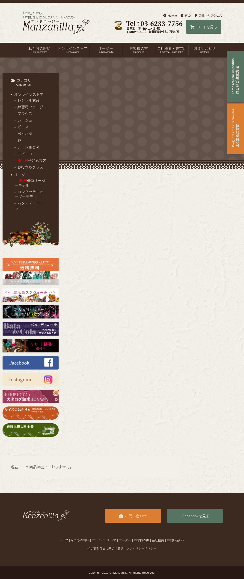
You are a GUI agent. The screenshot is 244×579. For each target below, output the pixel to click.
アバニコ (25, 153)
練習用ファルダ (30, 106)
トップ (63, 540)
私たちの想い (39, 49)
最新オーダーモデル (30, 183)
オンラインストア (72, 49)
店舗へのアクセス (208, 15)
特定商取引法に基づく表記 (105, 548)
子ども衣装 (32, 160)
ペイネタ (25, 133)
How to (170, 15)
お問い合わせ (204, 49)
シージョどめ (29, 147)
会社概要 (158, 540)
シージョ (25, 120)
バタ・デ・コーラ (29, 205)
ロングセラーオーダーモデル (29, 194)
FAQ (186, 15)
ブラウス (25, 113)
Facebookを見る (195, 515)
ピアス (23, 127)
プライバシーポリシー (141, 548)
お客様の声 (138, 49)
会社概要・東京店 (171, 49)
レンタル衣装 (29, 100)
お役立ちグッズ (30, 167)
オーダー (105, 49)
